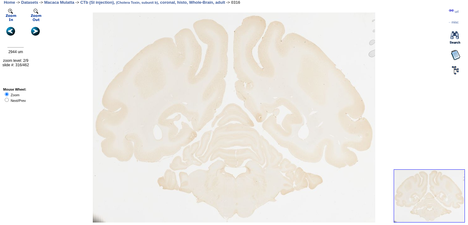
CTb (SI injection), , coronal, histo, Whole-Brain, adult (152, 2)
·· (454, 22)
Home (9, 2)
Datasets (29, 2)
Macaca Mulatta (59, 2)
